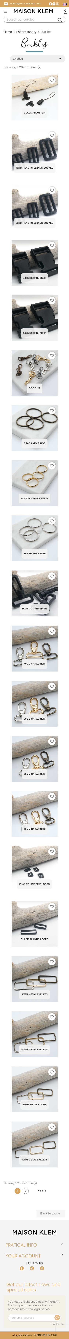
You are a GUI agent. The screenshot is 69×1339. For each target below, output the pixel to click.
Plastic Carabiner (34, 608)
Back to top (50, 1213)
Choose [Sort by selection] (38, 59)
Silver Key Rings (34, 553)
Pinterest (57, 3)
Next (42, 1191)
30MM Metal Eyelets (35, 1159)
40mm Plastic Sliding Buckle (34, 168)
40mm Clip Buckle (34, 278)
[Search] (34, 20)
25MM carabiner (34, 774)
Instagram (53, 3)
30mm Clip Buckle (34, 333)
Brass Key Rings (34, 443)
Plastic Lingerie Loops (34, 884)
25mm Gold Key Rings (34, 498)
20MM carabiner (34, 829)
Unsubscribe (57, 1324)
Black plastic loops (34, 939)
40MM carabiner (34, 664)
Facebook (50, 3)
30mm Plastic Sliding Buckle (34, 223)
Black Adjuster (34, 112)
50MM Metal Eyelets (35, 994)
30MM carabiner (34, 719)
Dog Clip (34, 388)
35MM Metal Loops (34, 1104)
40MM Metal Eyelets (35, 1049)
